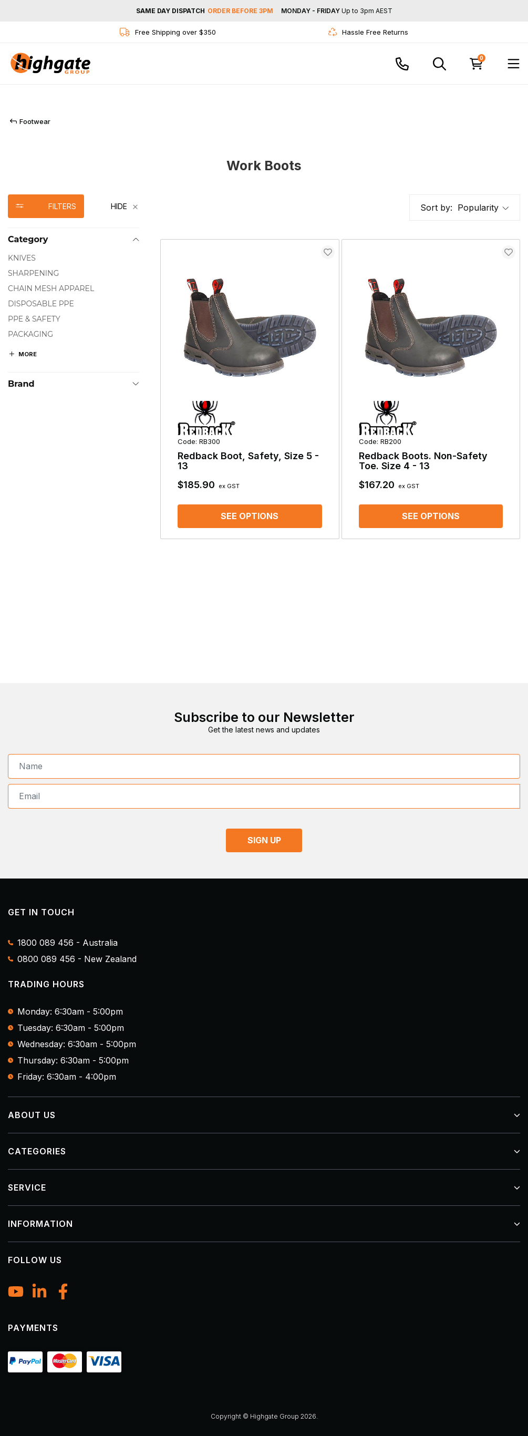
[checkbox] (73, 258)
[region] (73, 367)
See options (249, 516)
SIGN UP (264, 840)
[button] (483, 207)
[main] (340, 390)
